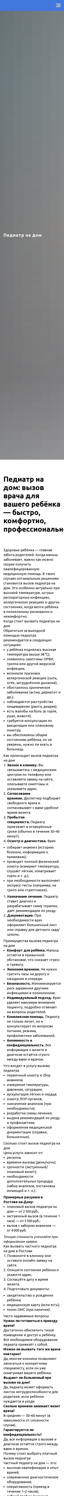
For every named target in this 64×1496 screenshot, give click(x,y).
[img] (49, 1479)
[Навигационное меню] (58, 5)
